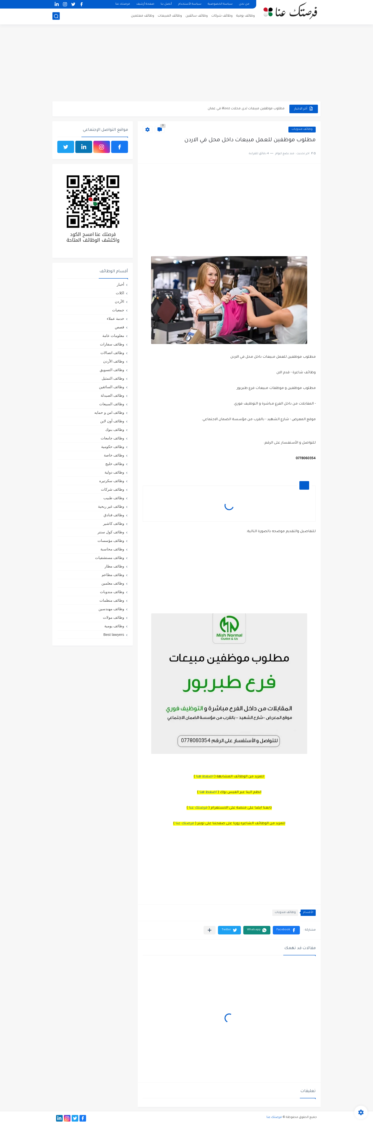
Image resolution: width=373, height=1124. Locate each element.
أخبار (120, 284)
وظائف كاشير (113, 523)
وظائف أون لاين (112, 421)
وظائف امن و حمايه (109, 412)
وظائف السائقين (111, 387)
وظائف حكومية (112, 447)
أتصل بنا (166, 4)
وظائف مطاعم (113, 575)
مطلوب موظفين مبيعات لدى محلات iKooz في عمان (246, 109)
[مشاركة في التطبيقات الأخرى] (210, 930)
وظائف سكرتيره (111, 481)
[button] (286, 930)
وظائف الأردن (113, 361)
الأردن (119, 301)
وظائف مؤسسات (111, 540)
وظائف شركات (222, 16)
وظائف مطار (114, 566)
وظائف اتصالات (112, 353)
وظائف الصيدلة (112, 395)
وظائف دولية (114, 472)
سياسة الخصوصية (220, 4)
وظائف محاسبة (112, 549)
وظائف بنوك (114, 429)
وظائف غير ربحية (111, 506)
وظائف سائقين (197, 16)
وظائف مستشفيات (109, 558)
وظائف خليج (114, 464)
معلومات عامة (113, 336)
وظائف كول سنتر (111, 532)
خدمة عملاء (115, 318)
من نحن (244, 4)
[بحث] (56, 16)
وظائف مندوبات (302, 129)
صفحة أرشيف (145, 4)
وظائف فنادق (114, 515)
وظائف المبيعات (170, 16)
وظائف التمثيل (113, 378)
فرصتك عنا (122, 4)
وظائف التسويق (112, 370)
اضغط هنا (204, 777)
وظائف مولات (113, 617)
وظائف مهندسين (111, 609)
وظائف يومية (245, 16)
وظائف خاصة (114, 455)
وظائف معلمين (142, 16)
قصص (119, 327)
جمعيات (118, 310)
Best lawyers (113, 634)
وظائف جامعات (112, 438)
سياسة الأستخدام (189, 4)
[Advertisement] (186, 63)
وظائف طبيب (113, 498)
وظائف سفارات (112, 344)
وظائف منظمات (111, 600)
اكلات (120, 293)
